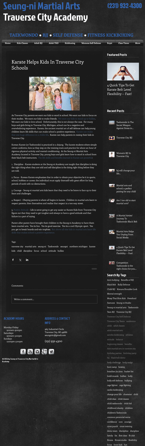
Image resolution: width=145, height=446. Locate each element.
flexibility (133, 440)
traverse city (17, 246)
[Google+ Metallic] (44, 351)
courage (127, 421)
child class (111, 399)
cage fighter (112, 385)
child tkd (128, 403)
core (121, 421)
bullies (61, 250)
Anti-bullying (113, 280)
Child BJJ (111, 289)
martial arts (30, 246)
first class (123, 435)
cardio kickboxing (115, 389)
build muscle (113, 376)
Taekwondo (53, 246)
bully (130, 376)
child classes (123, 399)
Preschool (131, 298)
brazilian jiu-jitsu (115, 371)
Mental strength (114, 293)
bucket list (128, 371)
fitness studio (121, 440)
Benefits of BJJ (127, 280)
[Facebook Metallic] (23, 351)
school (44, 250)
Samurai (111, 302)
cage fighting (125, 385)
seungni (64, 246)
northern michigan (78, 246)
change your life (114, 394)
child (19, 250)
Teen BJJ (111, 312)
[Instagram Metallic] (37, 351)
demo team (112, 430)
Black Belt (111, 284)
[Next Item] (134, 71)
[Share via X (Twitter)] (20, 259)
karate (92, 246)
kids (13, 250)
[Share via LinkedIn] (27, 259)
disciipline (123, 430)
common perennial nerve (118, 417)
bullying (128, 380)
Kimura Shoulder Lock (127, 289)
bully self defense (115, 380)
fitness (110, 440)
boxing (121, 367)
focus (36, 250)
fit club (132, 435)
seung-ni (42, 246)
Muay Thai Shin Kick (116, 298)
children (129, 408)
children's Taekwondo (117, 412)
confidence (112, 421)
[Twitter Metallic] (51, 351)
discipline (27, 250)
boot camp (112, 367)
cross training (126, 426)
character (127, 394)
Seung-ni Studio (124, 302)
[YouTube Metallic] (30, 351)
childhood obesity (115, 408)
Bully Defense (124, 284)
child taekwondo (114, 403)
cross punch (112, 426)
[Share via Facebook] (13, 259)
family (110, 435)
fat (116, 435)
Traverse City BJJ (123, 312)
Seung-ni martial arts (116, 307)
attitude (52, 250)
